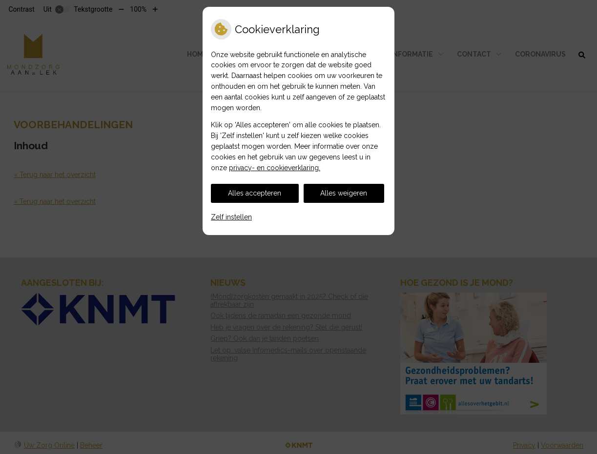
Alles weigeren (343, 193)
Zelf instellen (231, 217)
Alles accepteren (254, 193)
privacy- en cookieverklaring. (274, 168)
